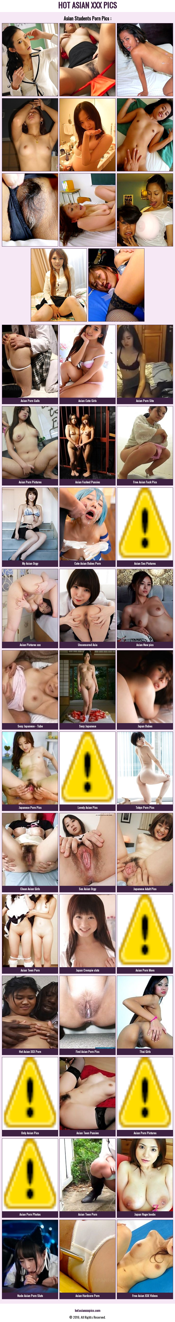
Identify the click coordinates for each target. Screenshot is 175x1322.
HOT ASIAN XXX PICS (87, 6)
